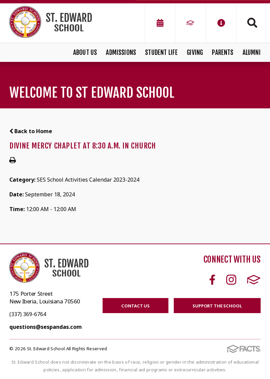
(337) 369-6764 (27, 314)
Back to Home (30, 131)
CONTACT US (135, 306)
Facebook (212, 280)
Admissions (121, 53)
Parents (222, 53)
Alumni (252, 53)
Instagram (231, 280)
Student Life (161, 53)
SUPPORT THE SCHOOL (217, 306)
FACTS (254, 280)
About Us (85, 53)
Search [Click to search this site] (252, 23)
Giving (195, 53)
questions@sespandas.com (45, 326)
